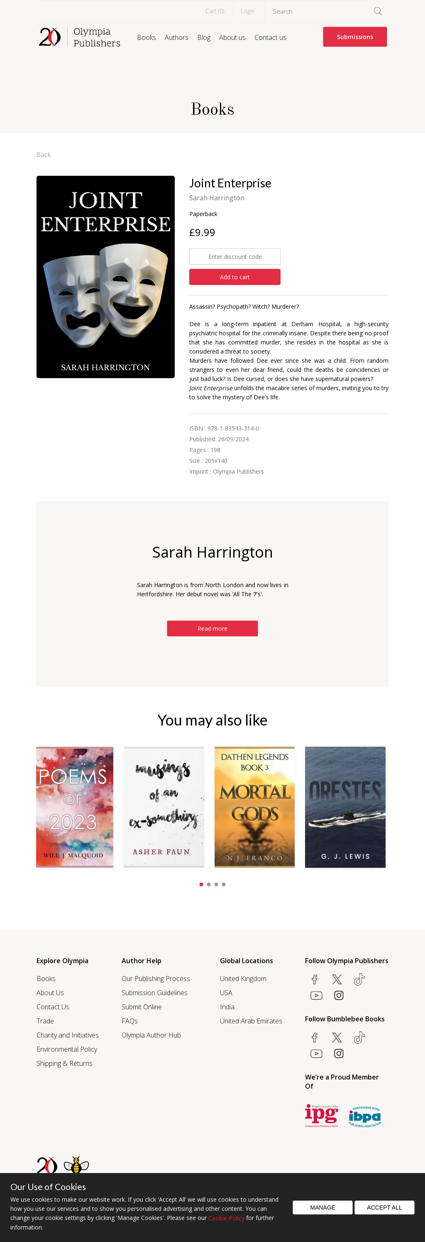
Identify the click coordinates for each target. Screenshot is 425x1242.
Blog (203, 37)
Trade (45, 1020)
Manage (322, 1207)
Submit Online (142, 1006)
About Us (50, 992)
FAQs (130, 1020)
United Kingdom (243, 978)
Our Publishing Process (156, 978)
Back (43, 154)
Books (146, 37)
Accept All (384, 1207)
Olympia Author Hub (151, 1034)
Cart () (214, 11)
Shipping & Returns (65, 1062)
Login (248, 11)
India (227, 1006)
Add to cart (235, 277)
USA (226, 992)
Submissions (355, 37)
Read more (212, 628)
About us (232, 37)
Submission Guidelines (155, 992)
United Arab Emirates (251, 1020)
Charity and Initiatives (68, 1034)
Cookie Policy (226, 1218)
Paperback (203, 214)
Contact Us (53, 1006)
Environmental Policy (67, 1048)
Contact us (270, 37)
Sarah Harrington (216, 197)
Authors (176, 37)
